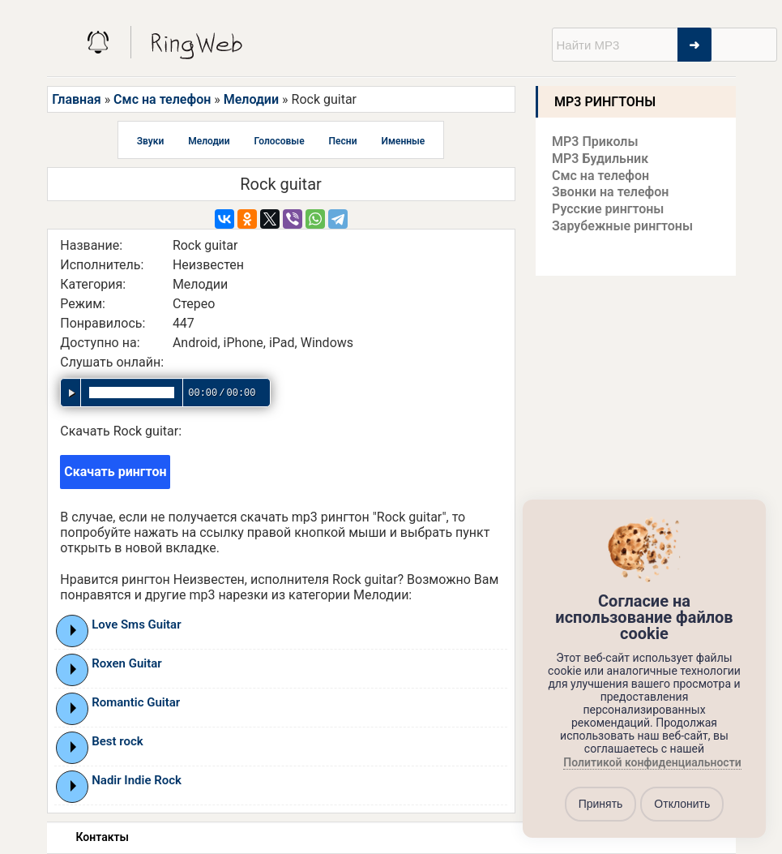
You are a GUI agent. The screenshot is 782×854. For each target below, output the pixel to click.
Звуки (151, 141)
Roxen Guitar (126, 663)
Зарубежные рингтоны (622, 226)
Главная (76, 99)
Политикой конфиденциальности (652, 762)
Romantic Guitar (136, 702)
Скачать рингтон (115, 471)
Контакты (102, 836)
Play (73, 630)
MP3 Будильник (600, 158)
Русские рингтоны (608, 209)
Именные (403, 141)
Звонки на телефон (610, 192)
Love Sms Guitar (136, 624)
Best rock (117, 741)
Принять (601, 803)
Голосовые (279, 141)
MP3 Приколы (595, 141)
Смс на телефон (162, 99)
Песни (343, 141)
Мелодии (251, 99)
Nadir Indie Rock (137, 780)
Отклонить (682, 803)
